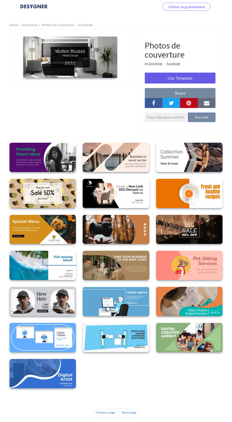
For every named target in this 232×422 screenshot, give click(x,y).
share (180, 93)
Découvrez (29, 25)
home (14, 25)
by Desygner (154, 63)
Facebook (86, 25)
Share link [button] (201, 117)
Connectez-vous (141, 7)
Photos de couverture (58, 25)
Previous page (105, 412)
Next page (129, 412)
